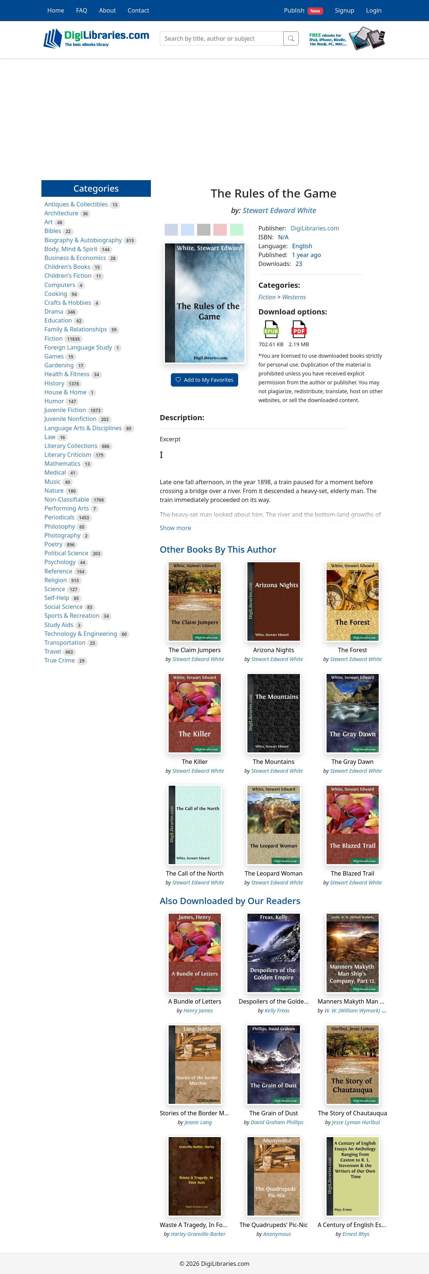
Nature (54, 490)
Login (374, 10)
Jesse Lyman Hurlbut (356, 1122)
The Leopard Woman (274, 873)
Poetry (53, 544)
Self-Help (56, 598)
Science (54, 589)
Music (52, 482)
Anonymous (277, 1233)
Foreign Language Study (78, 347)
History (54, 383)
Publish (303, 10)
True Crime (59, 660)
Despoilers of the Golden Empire (283, 1001)
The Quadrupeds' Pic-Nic (274, 1225)
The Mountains (273, 762)
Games (54, 356)
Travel (52, 651)
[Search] (222, 38)
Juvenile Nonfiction (70, 419)
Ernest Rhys (355, 1233)
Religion (55, 580)
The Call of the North (195, 873)
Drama (53, 311)
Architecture (61, 213)
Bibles (52, 231)
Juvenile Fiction (65, 410)
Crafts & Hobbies (67, 303)
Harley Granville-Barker (198, 1233)
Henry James (198, 1010)
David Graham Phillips (277, 1122)
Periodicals (59, 517)
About (107, 10)
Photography (62, 535)
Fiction (53, 338)
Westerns (294, 297)
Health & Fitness (66, 374)
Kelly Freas (277, 1010)
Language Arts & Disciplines (83, 428)
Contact (138, 10)
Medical (55, 472)
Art (48, 222)
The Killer (195, 762)
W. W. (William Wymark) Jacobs (360, 1010)
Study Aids (58, 625)
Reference (58, 571)
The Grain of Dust (273, 1113)
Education (58, 320)
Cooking (55, 294)
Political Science (66, 553)
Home (55, 10)
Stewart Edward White (279, 210)
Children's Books (67, 267)
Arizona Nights (273, 650)
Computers (59, 285)
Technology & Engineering (80, 634)
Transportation (64, 642)
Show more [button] (175, 528)
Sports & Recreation (71, 615)
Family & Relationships (75, 329)
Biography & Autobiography (83, 240)
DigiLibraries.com (315, 228)
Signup (344, 10)
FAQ (81, 10)
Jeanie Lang (198, 1122)
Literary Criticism (67, 455)
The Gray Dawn (352, 762)
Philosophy (59, 526)
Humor (54, 401)
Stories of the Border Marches (201, 1113)
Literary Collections (70, 446)
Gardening (59, 365)
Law (49, 437)
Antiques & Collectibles (76, 204)
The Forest (352, 650)
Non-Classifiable (66, 499)
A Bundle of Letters (194, 1001)
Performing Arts (66, 508)
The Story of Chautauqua (352, 1113)
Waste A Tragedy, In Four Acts (201, 1225)
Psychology (60, 562)
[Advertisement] (214, 116)
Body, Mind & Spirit (71, 249)
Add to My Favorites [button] (204, 379)
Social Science (63, 607)
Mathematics (62, 463)
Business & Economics (75, 258)
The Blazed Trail (352, 873)
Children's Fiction (68, 276)
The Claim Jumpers (195, 650)
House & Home (65, 392)
